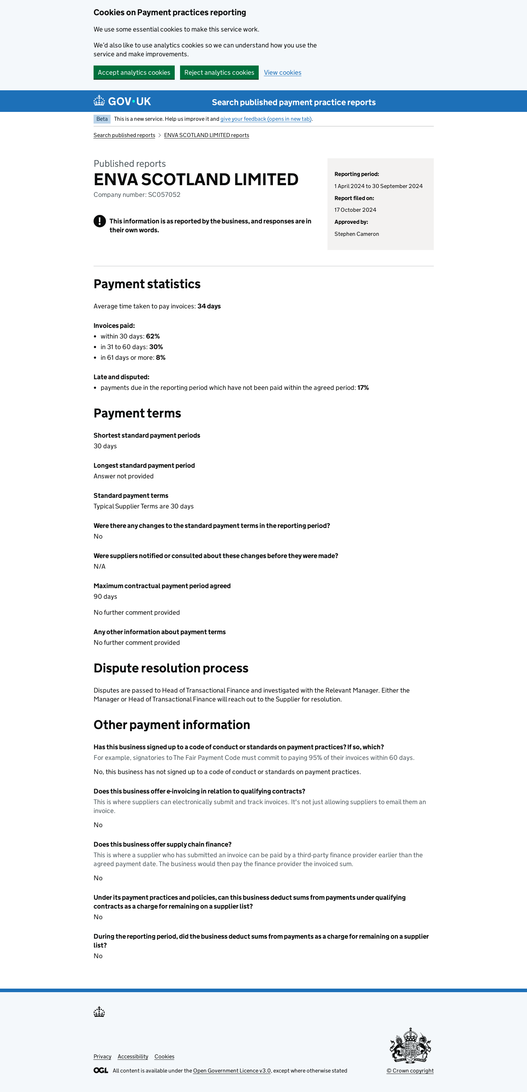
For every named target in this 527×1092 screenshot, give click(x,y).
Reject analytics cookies (219, 72)
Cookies (164, 1056)
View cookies (283, 72)
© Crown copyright (410, 1070)
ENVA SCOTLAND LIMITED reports (206, 135)
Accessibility (133, 1056)
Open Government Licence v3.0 (232, 1070)
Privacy (102, 1056)
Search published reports (124, 135)
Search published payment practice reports (294, 102)
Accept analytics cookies (134, 72)
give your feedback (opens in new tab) (266, 118)
